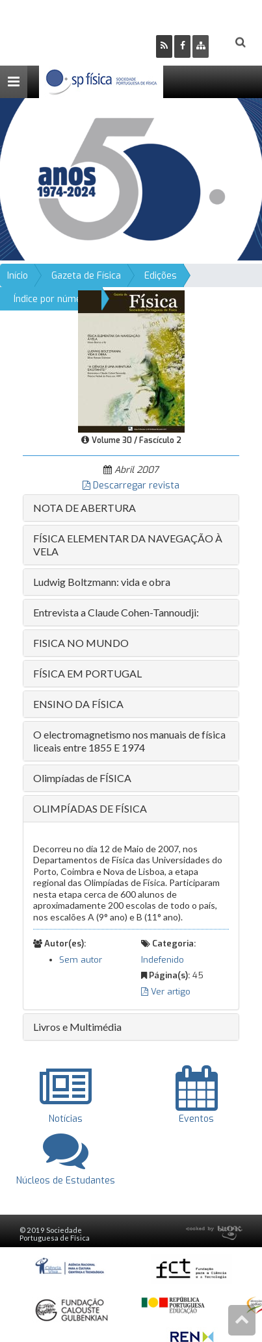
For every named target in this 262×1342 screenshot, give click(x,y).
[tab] (131, 508)
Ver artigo (165, 991)
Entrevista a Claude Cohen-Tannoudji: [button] (116, 612)
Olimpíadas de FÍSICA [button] (82, 778)
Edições (160, 276)
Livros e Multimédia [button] (77, 1026)
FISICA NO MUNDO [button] (81, 643)
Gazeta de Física (86, 276)
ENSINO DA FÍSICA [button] (78, 704)
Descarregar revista (131, 485)
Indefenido (162, 959)
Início (17, 276)
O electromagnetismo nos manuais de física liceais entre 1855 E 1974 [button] (129, 740)
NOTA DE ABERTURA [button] (84, 507)
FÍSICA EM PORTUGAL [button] (87, 673)
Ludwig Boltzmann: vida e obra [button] (101, 582)
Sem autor (80, 959)
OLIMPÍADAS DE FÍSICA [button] (90, 808)
